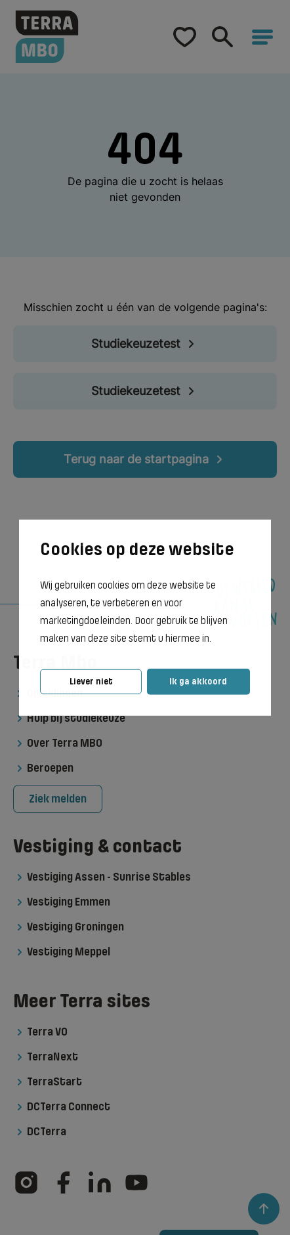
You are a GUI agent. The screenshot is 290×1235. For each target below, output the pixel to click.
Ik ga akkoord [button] (198, 681)
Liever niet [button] (91, 681)
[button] (215, 639)
